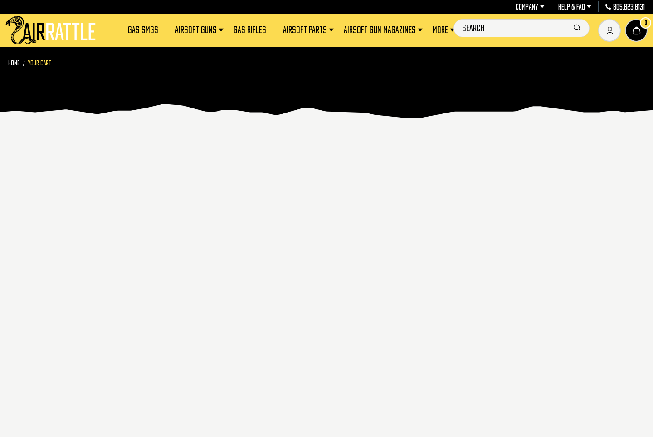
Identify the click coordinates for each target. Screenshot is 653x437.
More (444, 30)
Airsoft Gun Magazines (384, 30)
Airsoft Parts (309, 30)
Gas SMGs (143, 30)
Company (530, 6)
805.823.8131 (625, 6)
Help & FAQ (574, 6)
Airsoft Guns (200, 30)
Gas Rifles (250, 30)
